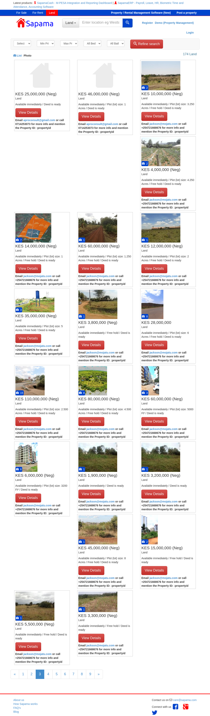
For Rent (37, 12)
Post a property (187, 12)
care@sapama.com (185, 700)
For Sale (21, 12)
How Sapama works (25, 703)
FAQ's (17, 707)
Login (190, 32)
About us (18, 700)
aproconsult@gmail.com (39, 120)
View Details (28, 112)
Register (147, 22)
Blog (16, 711)
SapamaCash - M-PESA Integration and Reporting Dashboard (74, 2)
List (17, 55)
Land (52, 12)
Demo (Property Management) (174, 22)
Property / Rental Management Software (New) (141, 12)
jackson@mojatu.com (163, 123)
